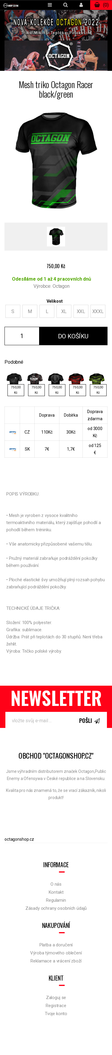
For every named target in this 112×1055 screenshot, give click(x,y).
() (101, 5)
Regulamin (56, 900)
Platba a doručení (56, 945)
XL (64, 311)
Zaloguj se (56, 997)
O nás (56, 884)
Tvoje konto (56, 1013)
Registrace (56, 1005)
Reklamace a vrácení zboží (55, 961)
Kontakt (56, 892)
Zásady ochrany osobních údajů (56, 908)
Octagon (61, 286)
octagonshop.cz (19, 839)
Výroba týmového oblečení (56, 953)
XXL (81, 311)
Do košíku (73, 336)
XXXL (98, 311)
